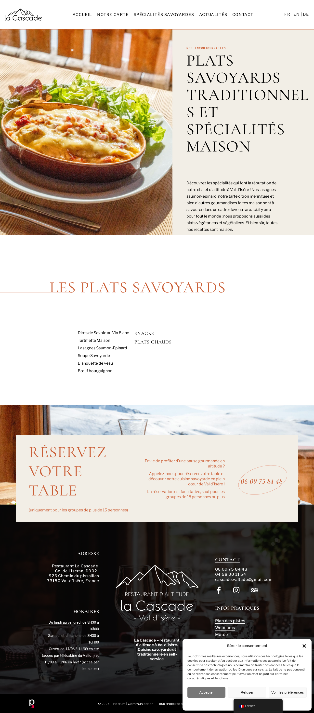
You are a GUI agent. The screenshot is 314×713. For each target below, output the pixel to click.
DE (306, 14)
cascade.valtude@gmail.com (244, 579)
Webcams (225, 627)
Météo (221, 634)
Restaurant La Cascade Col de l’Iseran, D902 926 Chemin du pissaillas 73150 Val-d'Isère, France (73, 573)
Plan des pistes (230, 620)
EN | (297, 14)
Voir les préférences (287, 692)
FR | (288, 14)
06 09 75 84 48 (231, 569)
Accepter (206, 692)
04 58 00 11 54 (230, 574)
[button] (304, 646)
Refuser (247, 692)
